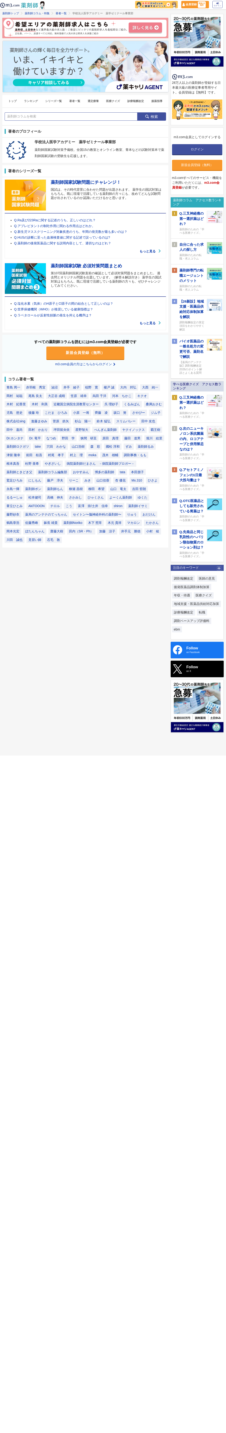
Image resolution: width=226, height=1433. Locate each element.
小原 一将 (81, 412)
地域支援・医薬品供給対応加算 (196, 604)
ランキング (31, 101)
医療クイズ (113, 101)
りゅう (132, 514)
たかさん (152, 523)
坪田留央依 (62, 430)
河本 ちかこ (121, 396)
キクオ (142, 396)
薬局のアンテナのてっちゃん (46, 514)
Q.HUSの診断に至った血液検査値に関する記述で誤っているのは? (62, 237)
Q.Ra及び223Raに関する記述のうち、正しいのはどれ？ (55, 220)
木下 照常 (95, 523)
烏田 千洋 (99, 396)
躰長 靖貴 (51, 523)
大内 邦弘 (128, 387)
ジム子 (156, 412)
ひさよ (153, 480)
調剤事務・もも (135, 455)
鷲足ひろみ (14, 480)
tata (122, 472)
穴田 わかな (56, 446)
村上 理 (76, 455)
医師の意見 (207, 578)
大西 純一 (150, 387)
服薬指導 (156, 101)
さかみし (75, 497)
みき (87, 480)
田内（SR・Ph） (81, 531)
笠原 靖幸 (79, 396)
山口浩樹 (78, 446)
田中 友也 (148, 421)
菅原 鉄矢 (61, 421)
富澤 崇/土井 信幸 (93, 506)
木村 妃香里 (16, 404)
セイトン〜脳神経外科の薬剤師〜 (97, 514)
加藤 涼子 (107, 531)
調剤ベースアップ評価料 (191, 621)
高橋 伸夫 (55, 497)
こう (69, 506)
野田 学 (68, 438)
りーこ (74, 480)
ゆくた (142, 497)
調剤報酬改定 (183, 578)
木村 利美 (40, 404)
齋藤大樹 (56, 531)
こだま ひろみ (56, 412)
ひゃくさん (96, 497)
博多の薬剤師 (104, 472)
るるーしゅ (14, 497)
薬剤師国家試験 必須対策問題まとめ (86, 265)
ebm (177, 629)
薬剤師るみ (146, 446)
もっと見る (150, 251)
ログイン (217, 4)
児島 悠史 (14, 412)
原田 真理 (110, 438)
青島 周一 (13, 387)
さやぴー (138, 412)
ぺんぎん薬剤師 (105, 430)
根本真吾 (12, 463)
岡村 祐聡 (14, 396)
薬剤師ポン (33, 489)
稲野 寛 (91, 387)
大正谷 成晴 (56, 396)
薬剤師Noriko (72, 523)
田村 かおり (38, 430)
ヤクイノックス (133, 430)
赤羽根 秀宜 (35, 387)
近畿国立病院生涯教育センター (76, 404)
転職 (202, 612)
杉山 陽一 (83, 421)
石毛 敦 (53, 540)
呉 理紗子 (111, 404)
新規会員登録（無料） (85, 353)
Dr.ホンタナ (15, 438)
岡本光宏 (12, 531)
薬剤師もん (55, 489)
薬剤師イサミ (138, 506)
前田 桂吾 (34, 455)
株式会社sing (15, 421)
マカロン (133, 523)
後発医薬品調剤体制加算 (191, 587)
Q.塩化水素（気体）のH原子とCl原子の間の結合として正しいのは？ (63, 303)
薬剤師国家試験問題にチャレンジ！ (86, 182)
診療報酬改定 (135, 101)
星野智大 (81, 430)
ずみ (128, 446)
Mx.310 (136, 480)
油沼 (54, 387)
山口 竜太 (118, 489)
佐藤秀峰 (31, 523)
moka (92, 455)
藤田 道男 (132, 438)
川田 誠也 (14, 540)
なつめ (51, 438)
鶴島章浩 (12, 523)
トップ (12, 101)
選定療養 (93, 101)
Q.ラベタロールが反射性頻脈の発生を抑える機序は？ (53, 315)
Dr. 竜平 (35, 438)
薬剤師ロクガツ (17, 446)
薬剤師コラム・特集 (37, 13)
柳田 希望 (96, 489)
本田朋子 (137, 472)
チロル (55, 506)
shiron (118, 506)
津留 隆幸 (13, 455)
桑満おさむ (154, 404)
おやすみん (81, 472)
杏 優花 (120, 480)
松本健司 (34, 497)
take (38, 446)
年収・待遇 (182, 595)
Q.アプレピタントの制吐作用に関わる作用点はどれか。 (54, 226)
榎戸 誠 (109, 387)
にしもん (34, 480)
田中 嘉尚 (14, 430)
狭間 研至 (88, 438)
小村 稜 (152, 531)
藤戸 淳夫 (55, 480)
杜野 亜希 (32, 463)
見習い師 (34, 540)
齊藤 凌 (101, 412)
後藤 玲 (33, 412)
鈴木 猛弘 (103, 421)
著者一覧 (61, 13)
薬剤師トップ (10, 13)
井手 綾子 (71, 387)
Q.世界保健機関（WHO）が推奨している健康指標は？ (53, 309)
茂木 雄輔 (110, 455)
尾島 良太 (35, 396)
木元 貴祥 (115, 523)
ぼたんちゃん (35, 531)
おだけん (149, 514)
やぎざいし (53, 463)
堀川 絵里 (154, 438)
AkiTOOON (36, 506)
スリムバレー (126, 421)
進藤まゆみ (39, 421)
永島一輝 (12, 489)
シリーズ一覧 (53, 101)
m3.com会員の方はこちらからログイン (85, 364)
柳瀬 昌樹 (76, 489)
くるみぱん (132, 404)
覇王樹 (155, 430)
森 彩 (95, 446)
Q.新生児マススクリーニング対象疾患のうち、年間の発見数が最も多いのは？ (70, 231)
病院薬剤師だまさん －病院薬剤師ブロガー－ (100, 463)
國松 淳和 (113, 446)
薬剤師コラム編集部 (52, 472)
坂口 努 (119, 412)
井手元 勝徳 (130, 531)
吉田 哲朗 (139, 489)
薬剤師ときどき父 (19, 472)
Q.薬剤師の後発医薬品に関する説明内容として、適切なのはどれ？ (62, 243)
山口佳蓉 (102, 480)
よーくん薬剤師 (120, 497)
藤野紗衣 (12, 514)
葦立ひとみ (14, 506)
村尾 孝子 (56, 455)
